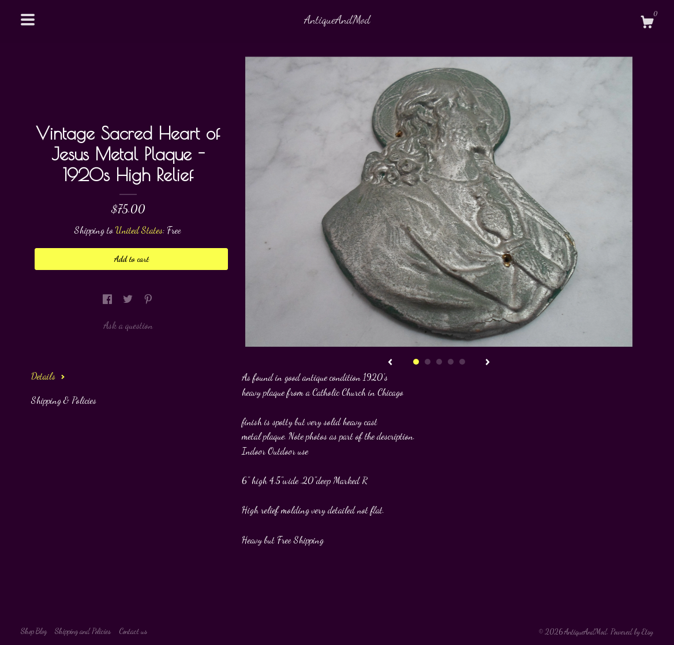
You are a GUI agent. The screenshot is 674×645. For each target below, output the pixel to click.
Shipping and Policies (83, 631)
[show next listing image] (487, 363)
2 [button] (427, 362)
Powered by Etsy (632, 631)
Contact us (133, 631)
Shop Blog (34, 631)
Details (48, 375)
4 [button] (451, 362)
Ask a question (128, 325)
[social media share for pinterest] (148, 299)
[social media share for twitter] (129, 299)
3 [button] (439, 362)
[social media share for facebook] (108, 299)
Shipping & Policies (63, 400)
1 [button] (416, 362)
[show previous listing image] (390, 363)
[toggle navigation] (28, 19)
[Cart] (647, 23)
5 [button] (462, 362)
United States (139, 229)
